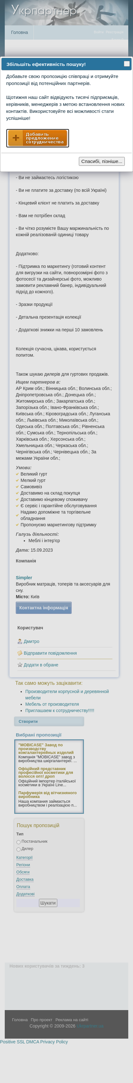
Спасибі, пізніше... (102, 161)
